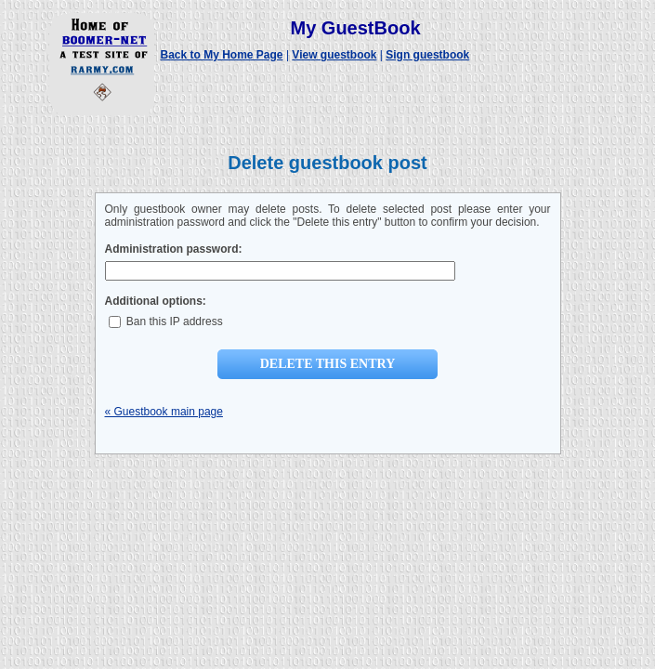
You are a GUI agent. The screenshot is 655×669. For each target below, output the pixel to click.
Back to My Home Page (222, 54)
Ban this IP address (166, 321)
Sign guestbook (427, 54)
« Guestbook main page (164, 411)
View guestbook (334, 54)
